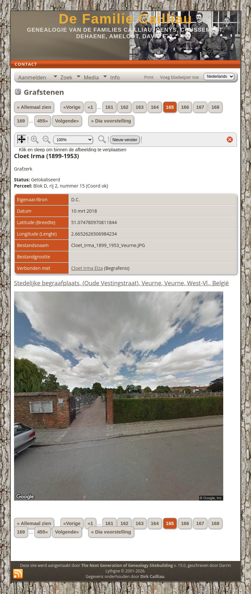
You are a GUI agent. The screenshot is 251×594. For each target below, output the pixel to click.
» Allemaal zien (34, 107)
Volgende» (67, 121)
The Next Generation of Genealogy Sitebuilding (127, 565)
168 (215, 107)
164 (155, 107)
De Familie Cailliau (125, 18)
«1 (90, 107)
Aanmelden (32, 77)
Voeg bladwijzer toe (179, 77)
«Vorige (72, 107)
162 (124, 107)
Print (149, 77)
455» (42, 121)
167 (200, 107)
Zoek (66, 77)
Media (91, 77)
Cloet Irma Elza (87, 268)
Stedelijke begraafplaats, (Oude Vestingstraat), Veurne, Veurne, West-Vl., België (121, 283)
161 (109, 107)
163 (139, 107)
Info (115, 77)
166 (185, 107)
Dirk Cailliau (152, 576)
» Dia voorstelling (111, 121)
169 (21, 121)
